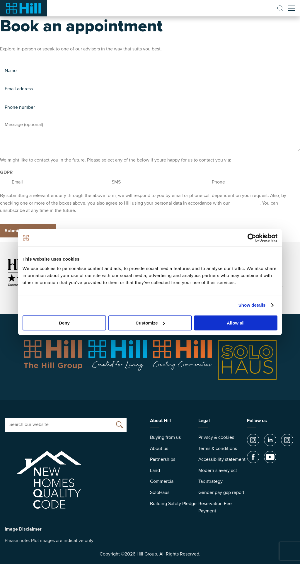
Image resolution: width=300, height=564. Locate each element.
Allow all (236, 322)
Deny (64, 322)
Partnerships (162, 459)
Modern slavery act (217, 470)
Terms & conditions (217, 448)
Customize (150, 322)
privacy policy (245, 203)
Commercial (162, 481)
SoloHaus (159, 492)
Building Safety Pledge (173, 504)
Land (155, 470)
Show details (252, 305)
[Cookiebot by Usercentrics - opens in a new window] (251, 237)
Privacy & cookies (216, 437)
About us (159, 448)
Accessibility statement (222, 459)
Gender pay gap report (221, 492)
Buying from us (165, 437)
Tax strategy (210, 481)
